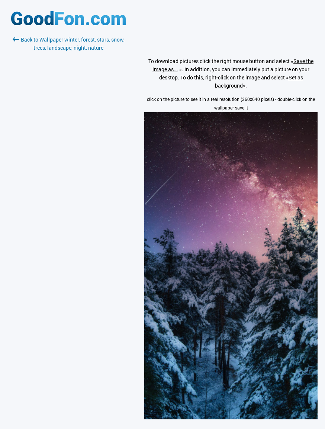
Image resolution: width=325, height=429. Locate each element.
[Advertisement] (68, 140)
